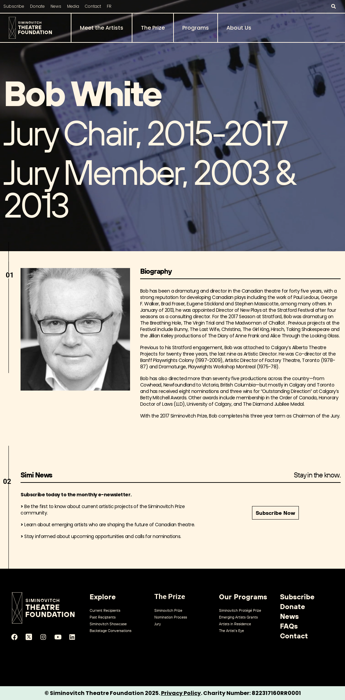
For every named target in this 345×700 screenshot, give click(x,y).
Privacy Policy (181, 693)
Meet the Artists (101, 28)
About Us (238, 28)
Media (73, 6)
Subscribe (13, 6)
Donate (37, 6)
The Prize (153, 28)
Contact (93, 6)
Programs (195, 28)
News (56, 6)
